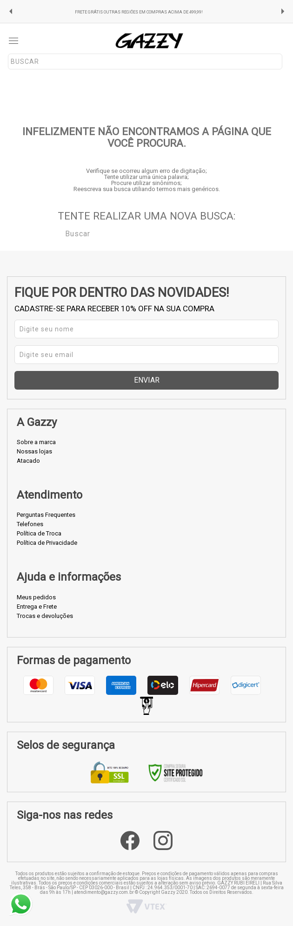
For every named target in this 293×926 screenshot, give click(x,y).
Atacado (28, 460)
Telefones (30, 524)
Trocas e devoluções (45, 615)
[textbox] (145, 61)
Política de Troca (39, 533)
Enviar (147, 380)
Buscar (58, 233)
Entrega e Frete (37, 606)
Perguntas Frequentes (46, 514)
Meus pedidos (36, 597)
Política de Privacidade (47, 542)
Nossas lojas (34, 451)
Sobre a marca (36, 442)
